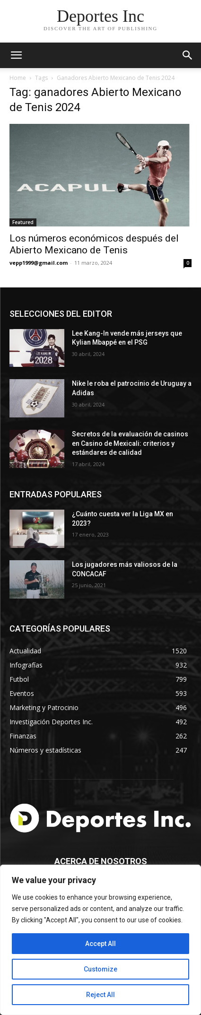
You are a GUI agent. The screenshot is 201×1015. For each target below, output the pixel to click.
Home (17, 78)
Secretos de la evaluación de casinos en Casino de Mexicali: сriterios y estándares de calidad (130, 443)
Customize (100, 969)
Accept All (100, 943)
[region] (100, 940)
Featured (23, 222)
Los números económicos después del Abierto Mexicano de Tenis (94, 244)
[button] (188, 55)
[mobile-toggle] (16, 55)
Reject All (100, 994)
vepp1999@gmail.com (38, 262)
